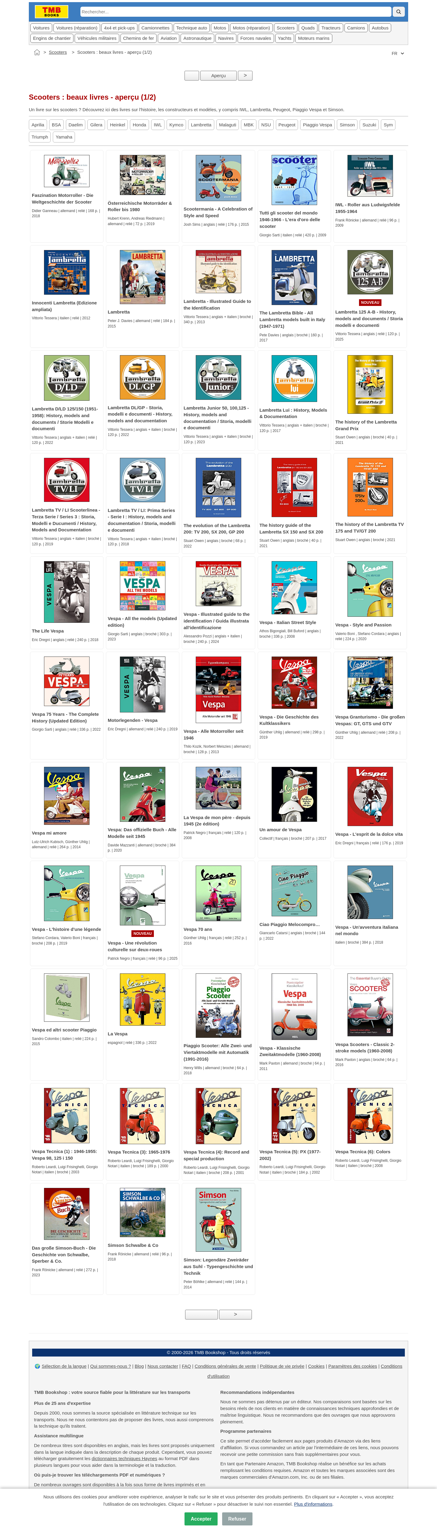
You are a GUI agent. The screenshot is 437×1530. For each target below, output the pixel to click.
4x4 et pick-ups (119, 27)
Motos (220, 27)
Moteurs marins (313, 38)
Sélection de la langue (64, 1366)
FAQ (186, 1366)
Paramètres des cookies (352, 1366)
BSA (56, 124)
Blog (139, 1366)
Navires (226, 38)
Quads (308, 27)
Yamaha (64, 136)
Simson (347, 124)
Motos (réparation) (251, 27)
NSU (266, 124)
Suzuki (369, 124)
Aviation (169, 38)
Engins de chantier (52, 38)
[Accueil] (37, 52)
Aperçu (218, 75)
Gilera (96, 124)
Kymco (176, 124)
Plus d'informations (313, 1504)
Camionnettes (155, 27)
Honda (139, 124)
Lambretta (201, 124)
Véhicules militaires (96, 38)
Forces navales (255, 38)
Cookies (316, 1366)
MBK (249, 124)
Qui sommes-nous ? (110, 1366)
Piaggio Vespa (317, 124)
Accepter (201, 1518)
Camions (356, 27)
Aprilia (38, 124)
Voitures (41, 27)
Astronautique (197, 38)
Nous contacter (162, 1366)
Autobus (380, 27)
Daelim (76, 124)
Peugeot (287, 124)
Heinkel (117, 124)
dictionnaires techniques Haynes (124, 1458)
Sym (388, 124)
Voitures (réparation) (76, 27)
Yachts (285, 38)
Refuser (237, 1518)
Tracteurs (330, 27)
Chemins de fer (138, 38)
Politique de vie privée (282, 1366)
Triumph (40, 136)
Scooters (286, 27)
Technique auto (191, 27)
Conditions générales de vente (225, 1366)
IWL (158, 124)
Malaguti (227, 124)
